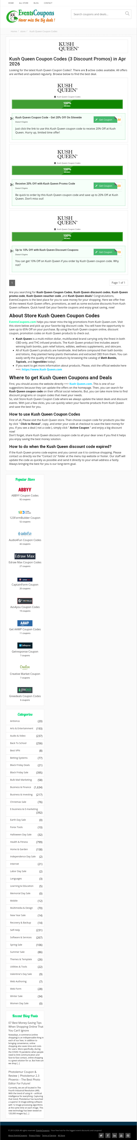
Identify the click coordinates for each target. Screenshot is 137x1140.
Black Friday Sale (19, 772)
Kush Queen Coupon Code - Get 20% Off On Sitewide (48, 117)
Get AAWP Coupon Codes (25, 629)
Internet (14, 863)
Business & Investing (21, 794)
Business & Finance (20, 787)
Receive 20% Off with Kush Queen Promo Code (45, 183)
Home (14, 31)
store (22, 31)
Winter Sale (16, 996)
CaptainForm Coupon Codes (25, 586)
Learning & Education (21, 885)
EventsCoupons (42, 1130)
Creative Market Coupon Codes (25, 676)
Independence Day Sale (23, 856)
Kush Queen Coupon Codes (43, 31)
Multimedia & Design (21, 907)
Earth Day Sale (18, 819)
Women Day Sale (19, 1003)
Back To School (18, 743)
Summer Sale (17, 951)
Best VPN (15, 750)
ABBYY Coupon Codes (25, 495)
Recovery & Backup (20, 922)
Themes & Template (21, 959)
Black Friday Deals (20, 765)
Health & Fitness (19, 841)
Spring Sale (16, 944)
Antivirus (15, 721)
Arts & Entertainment (21, 728)
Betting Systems (19, 757)
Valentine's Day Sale (21, 974)
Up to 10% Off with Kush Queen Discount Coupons (46, 250)
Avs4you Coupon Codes (25, 607)
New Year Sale (18, 915)
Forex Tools (16, 827)
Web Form (15, 988)
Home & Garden (19, 849)
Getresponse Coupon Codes (25, 653)
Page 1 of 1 (118, 282)
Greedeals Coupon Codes (25, 696)
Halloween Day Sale (21, 834)
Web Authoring (18, 981)
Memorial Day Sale (20, 893)
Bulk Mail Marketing (21, 779)
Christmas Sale (18, 801)
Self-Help (15, 930)
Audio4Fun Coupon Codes (25, 540)
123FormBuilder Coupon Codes (25, 519)
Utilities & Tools (18, 966)
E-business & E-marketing (24, 809)
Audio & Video (18, 735)
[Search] (127, 13)
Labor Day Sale (18, 871)
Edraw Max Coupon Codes (25, 562)
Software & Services (21, 937)
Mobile (14, 900)
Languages (16, 878)
